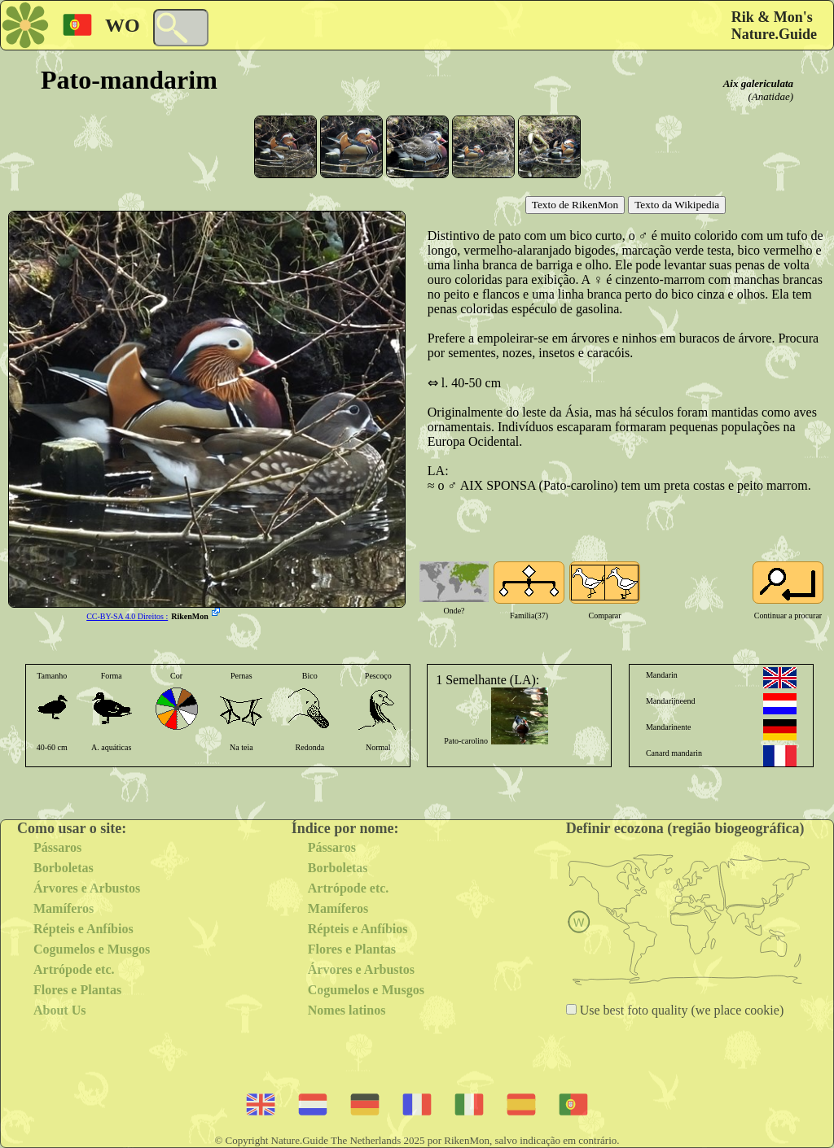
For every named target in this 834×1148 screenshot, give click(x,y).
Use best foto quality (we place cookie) (680, 1010)
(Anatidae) (770, 96)
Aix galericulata (758, 83)
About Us (59, 1010)
